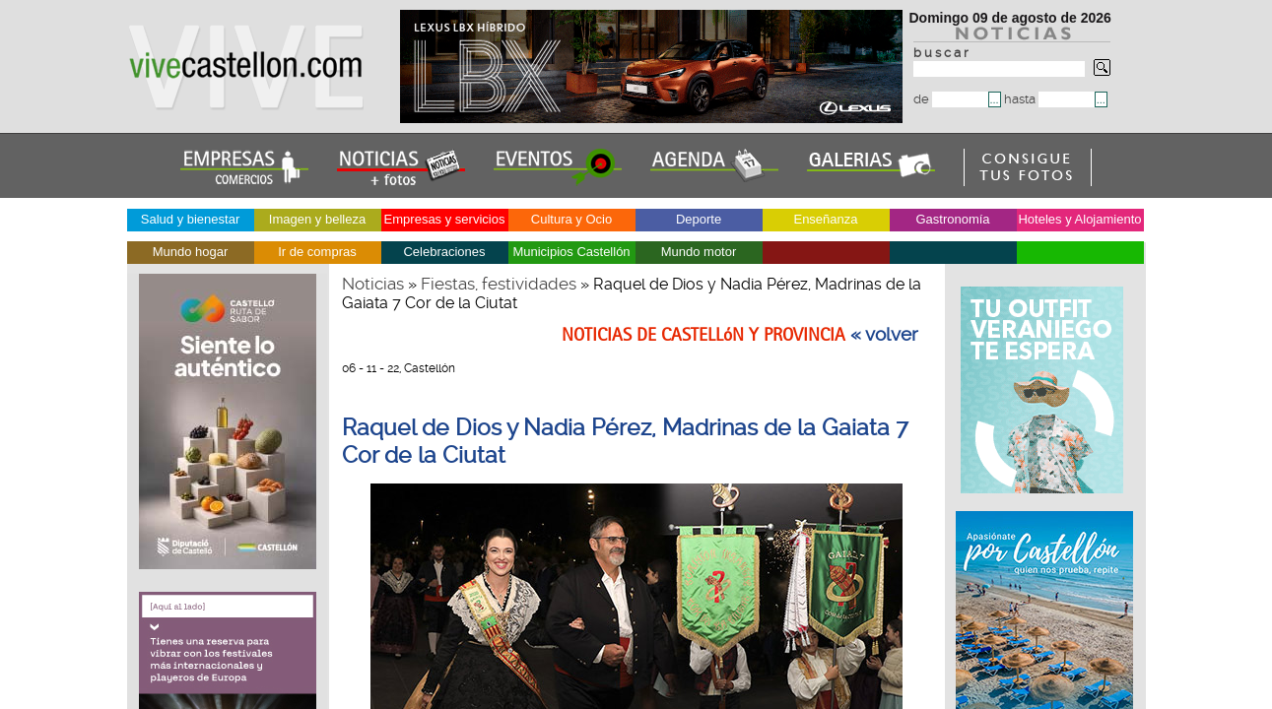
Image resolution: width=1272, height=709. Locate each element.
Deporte (698, 219)
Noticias (373, 283)
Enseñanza (825, 219)
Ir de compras (317, 251)
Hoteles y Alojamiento (1079, 219)
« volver (884, 335)
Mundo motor (699, 251)
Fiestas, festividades (498, 283)
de (950, 99)
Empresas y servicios (444, 219)
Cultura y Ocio (571, 219)
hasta (1049, 99)
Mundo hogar (191, 251)
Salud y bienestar (190, 219)
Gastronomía (952, 219)
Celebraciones (444, 251)
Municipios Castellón (571, 251)
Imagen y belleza (317, 219)
